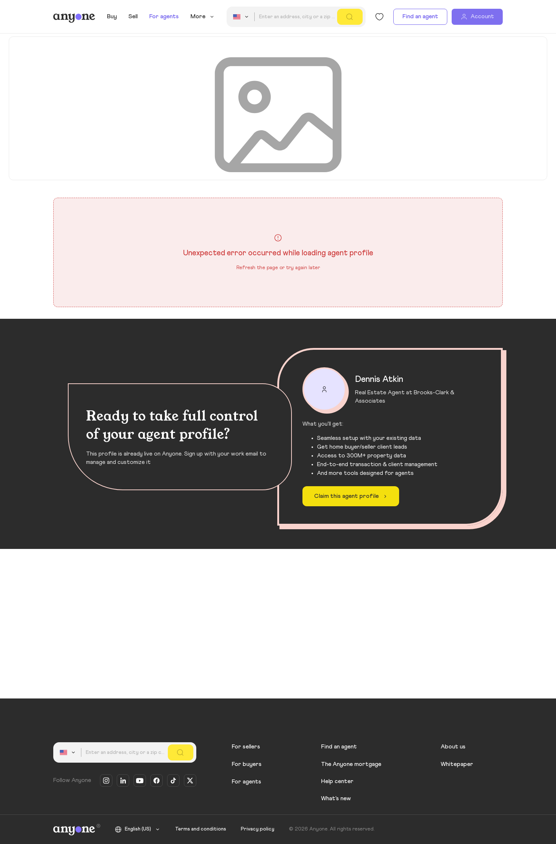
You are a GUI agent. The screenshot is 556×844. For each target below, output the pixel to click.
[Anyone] (74, 17)
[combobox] (242, 17)
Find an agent (420, 16)
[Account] (477, 17)
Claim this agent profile (351, 496)
